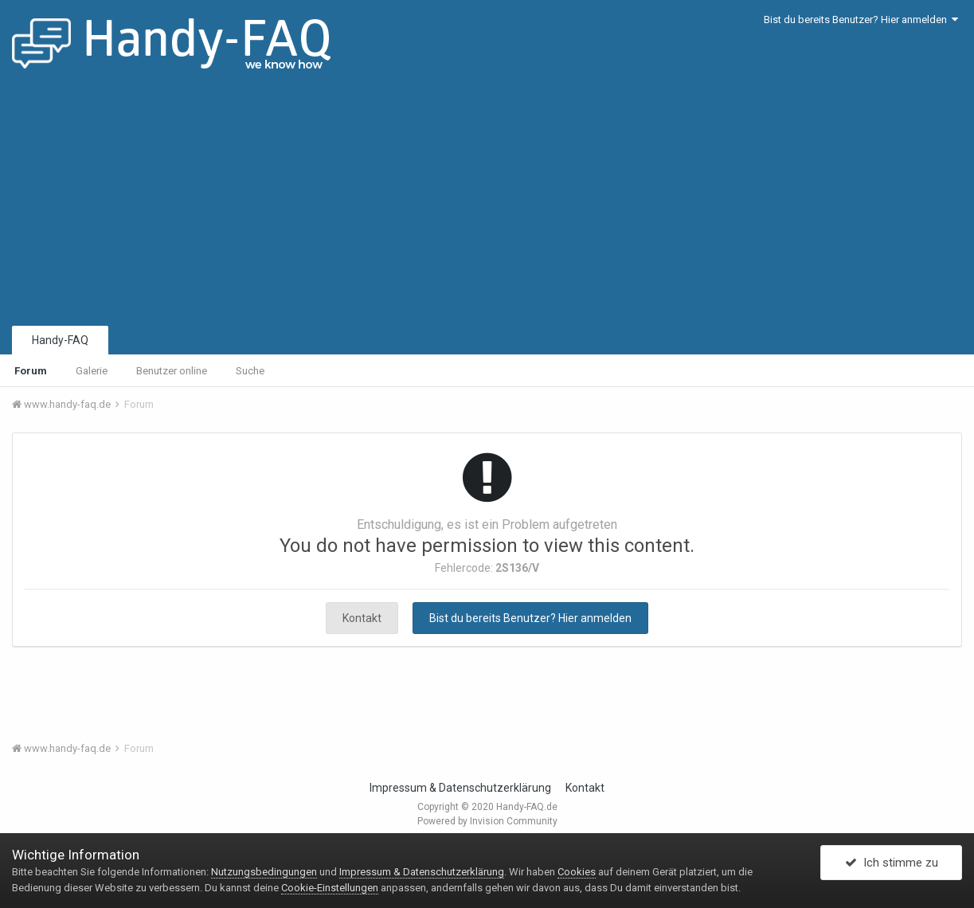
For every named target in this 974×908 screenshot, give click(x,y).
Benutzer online (171, 371)
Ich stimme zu (891, 862)
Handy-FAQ (60, 340)
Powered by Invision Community (487, 821)
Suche (250, 371)
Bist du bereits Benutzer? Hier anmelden (861, 19)
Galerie (92, 371)
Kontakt (361, 618)
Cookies (576, 872)
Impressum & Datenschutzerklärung (460, 787)
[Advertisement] (487, 203)
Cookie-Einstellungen (329, 888)
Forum (30, 371)
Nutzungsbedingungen (264, 872)
